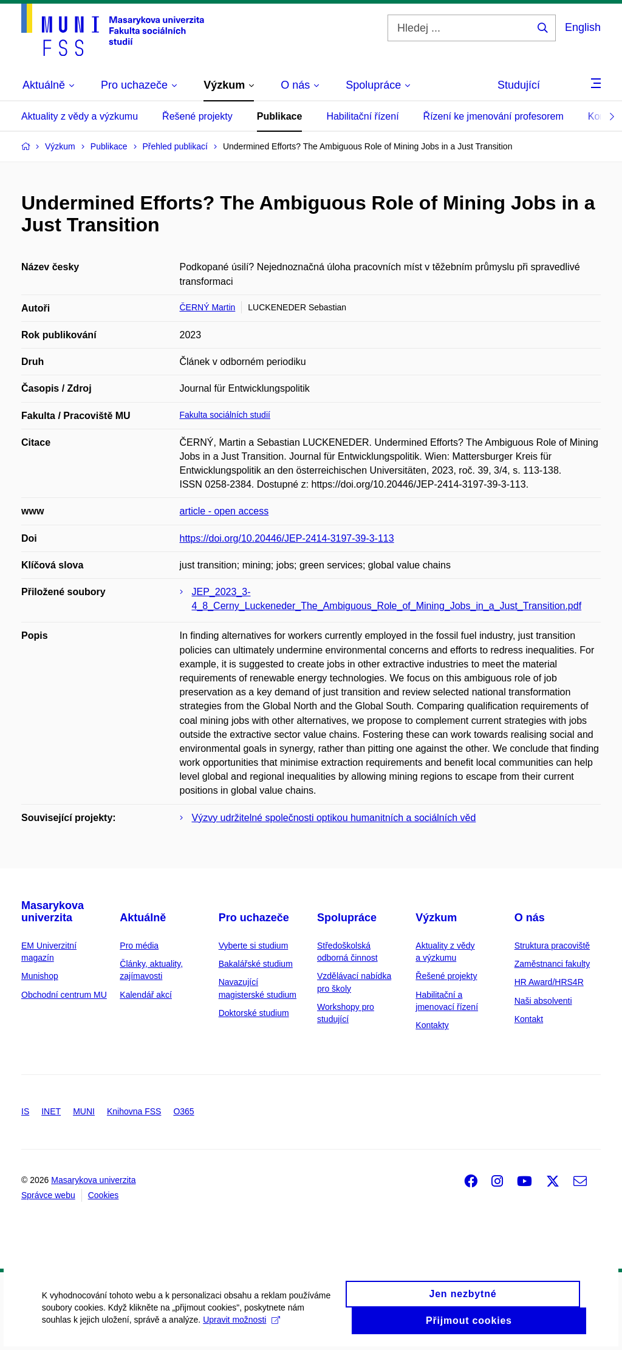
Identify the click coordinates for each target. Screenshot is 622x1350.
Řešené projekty (197, 116)
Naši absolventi (543, 1001)
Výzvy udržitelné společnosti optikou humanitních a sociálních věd (334, 818)
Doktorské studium (254, 1013)
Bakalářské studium (256, 964)
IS (25, 1111)
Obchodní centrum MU (64, 995)
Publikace (279, 116)
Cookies (103, 1195)
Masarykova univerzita (52, 911)
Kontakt (528, 1019)
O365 (183, 1111)
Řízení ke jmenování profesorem (493, 116)
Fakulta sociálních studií (225, 415)
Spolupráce (347, 918)
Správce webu (48, 1195)
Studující (518, 85)
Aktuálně (143, 918)
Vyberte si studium (254, 945)
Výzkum (436, 918)
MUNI (84, 1111)
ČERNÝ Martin (208, 307)
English (583, 27)
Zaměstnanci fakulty (552, 964)
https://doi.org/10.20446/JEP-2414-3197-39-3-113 (287, 538)
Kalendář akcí (146, 995)
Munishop (39, 976)
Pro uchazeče (254, 918)
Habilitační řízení (362, 116)
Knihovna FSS (134, 1111)
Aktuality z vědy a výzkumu (79, 116)
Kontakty (431, 1025)
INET (51, 1111)
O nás (529, 918)
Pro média (139, 945)
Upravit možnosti (242, 1327)
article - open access (224, 511)
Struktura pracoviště (552, 945)
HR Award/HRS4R (549, 982)
